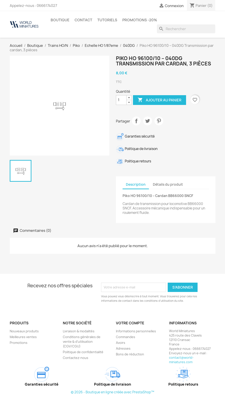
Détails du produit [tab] (168, 184)
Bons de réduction (130, 354)
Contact (83, 20)
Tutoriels (107, 20)
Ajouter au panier (159, 100)
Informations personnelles (136, 331)
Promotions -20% (139, 20)
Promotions (18, 343)
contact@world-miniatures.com (181, 359)
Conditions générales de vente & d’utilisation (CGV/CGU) (81, 341)
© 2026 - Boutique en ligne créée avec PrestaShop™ (112, 392)
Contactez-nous (75, 358)
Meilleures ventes (23, 337)
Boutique (60, 20)
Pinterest (158, 120)
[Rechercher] (186, 28)
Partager (136, 120)
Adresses (123, 348)
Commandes (125, 337)
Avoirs (120, 343)
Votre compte (130, 323)
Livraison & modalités (78, 331)
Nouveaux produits (24, 331)
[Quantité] (121, 100)
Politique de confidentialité (83, 352)
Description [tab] (136, 184)
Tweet (147, 120)
